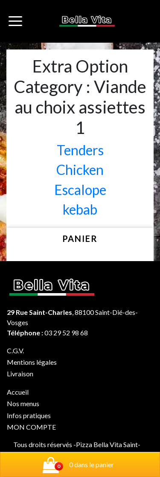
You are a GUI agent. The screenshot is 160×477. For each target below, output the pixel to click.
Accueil (18, 392)
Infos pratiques (29, 415)
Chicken (80, 169)
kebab (80, 209)
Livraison (20, 373)
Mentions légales (32, 362)
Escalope (80, 189)
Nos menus (23, 403)
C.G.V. (15, 350)
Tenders (80, 150)
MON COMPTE (31, 427)
